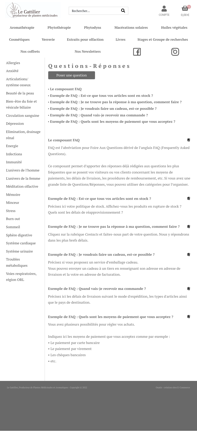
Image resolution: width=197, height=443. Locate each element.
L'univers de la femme (23, 178)
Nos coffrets (30, 51)
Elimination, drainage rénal (23, 134)
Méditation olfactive (22, 186)
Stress (11, 210)
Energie (12, 145)
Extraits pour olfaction (85, 39)
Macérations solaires (131, 27)
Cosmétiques (19, 39)
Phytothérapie (59, 27)
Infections (14, 154)
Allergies (13, 62)
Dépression (15, 123)
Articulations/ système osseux (18, 81)
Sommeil (13, 226)
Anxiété (12, 70)
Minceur (12, 202)
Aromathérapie (22, 27)
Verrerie (48, 39)
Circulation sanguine (22, 115)
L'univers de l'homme (22, 170)
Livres (120, 39)
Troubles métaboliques (16, 262)
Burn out (13, 218)
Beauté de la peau (20, 93)
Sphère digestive (19, 235)
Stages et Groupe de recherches (162, 39)
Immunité (14, 162)
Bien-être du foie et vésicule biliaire (21, 104)
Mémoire (13, 194)
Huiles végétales (174, 27)
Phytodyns (92, 27)
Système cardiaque (21, 243)
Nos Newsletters (88, 51)
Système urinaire (19, 251)
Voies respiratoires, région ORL (21, 276)
